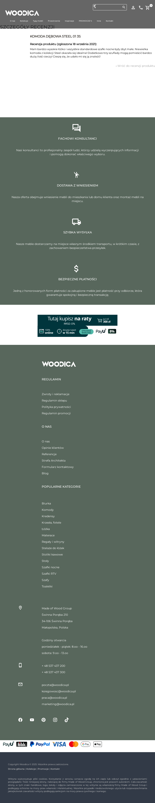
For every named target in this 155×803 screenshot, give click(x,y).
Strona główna (16, 768)
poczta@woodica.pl (55, 685)
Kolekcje (31, 768)
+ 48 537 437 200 (53, 666)
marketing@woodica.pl (58, 704)
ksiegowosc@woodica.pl (59, 691)
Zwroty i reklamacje (55, 394)
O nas (46, 441)
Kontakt (55, 768)
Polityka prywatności (56, 407)
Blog (45, 473)
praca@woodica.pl (54, 697)
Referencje (49, 454)
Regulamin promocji (56, 413)
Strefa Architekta (54, 460)
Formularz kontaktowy (58, 467)
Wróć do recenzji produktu (135, 66)
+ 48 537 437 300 (53, 672)
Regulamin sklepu (54, 400)
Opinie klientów (53, 448)
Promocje (43, 768)
